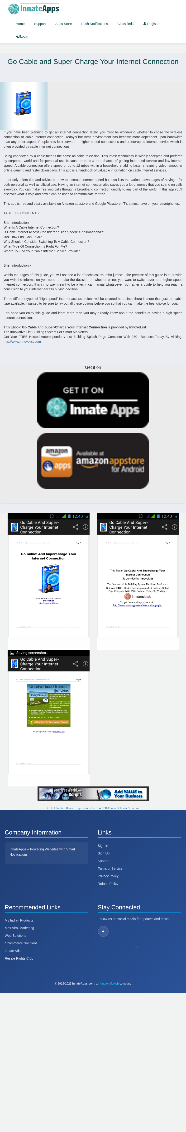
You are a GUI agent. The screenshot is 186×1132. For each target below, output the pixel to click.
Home (20, 24)
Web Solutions (15, 935)
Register (151, 24)
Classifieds (125, 24)
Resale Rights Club (19, 958)
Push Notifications (94, 24)
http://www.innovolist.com (22, 341)
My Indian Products (19, 920)
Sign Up (104, 853)
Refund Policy (108, 884)
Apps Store (63, 24)
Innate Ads (12, 951)
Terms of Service (110, 868)
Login (22, 36)
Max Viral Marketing (19, 928)
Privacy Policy (108, 876)
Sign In (103, 846)
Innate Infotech (109, 983)
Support (40, 24)
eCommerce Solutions (21, 943)
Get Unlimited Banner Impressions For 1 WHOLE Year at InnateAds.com (92, 808)
